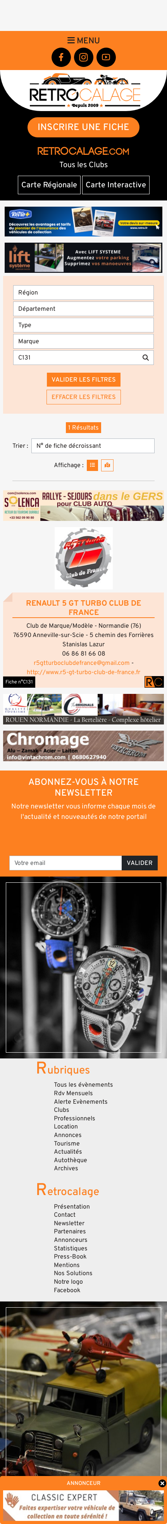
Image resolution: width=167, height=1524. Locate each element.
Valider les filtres (84, 379)
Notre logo (68, 1281)
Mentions (67, 1265)
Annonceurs (71, 1240)
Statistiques (71, 1248)
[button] (83, 558)
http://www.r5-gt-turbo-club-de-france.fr (83, 672)
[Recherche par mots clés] (75, 357)
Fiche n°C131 (19, 681)
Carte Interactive (116, 185)
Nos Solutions (73, 1273)
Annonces (68, 1135)
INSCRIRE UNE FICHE (83, 127)
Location (66, 1126)
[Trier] (93, 445)
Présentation (72, 1206)
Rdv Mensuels (73, 1093)
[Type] (83, 325)
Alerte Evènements (81, 1102)
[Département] (83, 308)
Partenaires (70, 1231)
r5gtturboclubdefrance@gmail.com (82, 663)
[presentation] (84, 837)
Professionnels (74, 1118)
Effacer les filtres (84, 397)
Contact (65, 1215)
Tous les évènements (83, 1084)
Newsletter (69, 1223)
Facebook (67, 1290)
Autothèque (70, 1160)
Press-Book (70, 1256)
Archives (66, 1168)
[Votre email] (65, 863)
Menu (83, 40)
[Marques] (83, 341)
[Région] (83, 292)
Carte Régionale (49, 185)
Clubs (61, 1110)
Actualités (68, 1151)
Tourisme (67, 1143)
